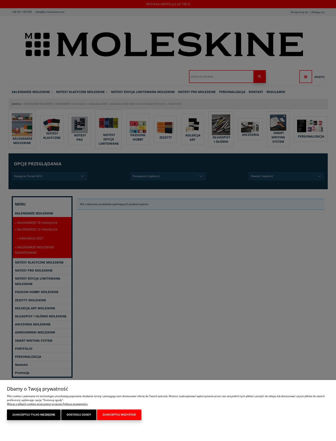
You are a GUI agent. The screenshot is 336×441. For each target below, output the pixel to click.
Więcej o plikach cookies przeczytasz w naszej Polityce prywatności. (47, 404)
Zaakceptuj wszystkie (119, 414)
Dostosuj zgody (79, 414)
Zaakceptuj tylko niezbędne (33, 414)
